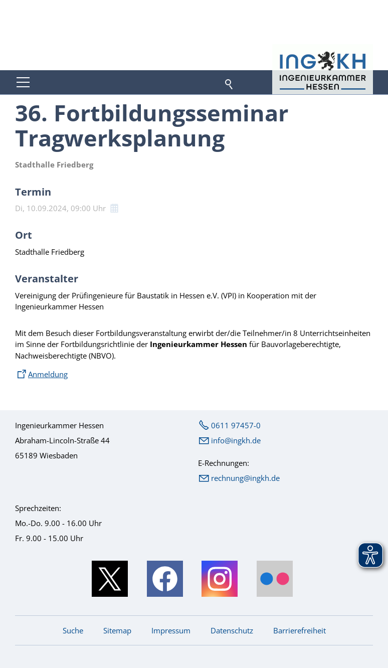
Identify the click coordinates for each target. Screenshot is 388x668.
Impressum (170, 630)
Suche (73, 630)
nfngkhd (236, 440)
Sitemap (117, 630)
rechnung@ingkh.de (245, 478)
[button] (23, 82)
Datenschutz (232, 630)
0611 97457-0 (236, 425)
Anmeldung (48, 374)
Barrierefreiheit (299, 630)
